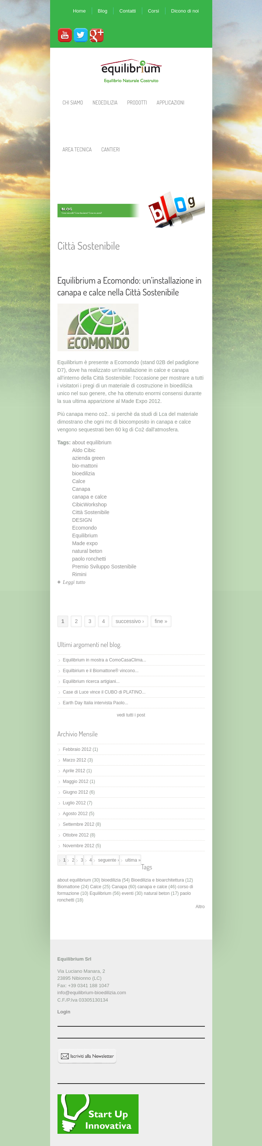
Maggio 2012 (75, 781)
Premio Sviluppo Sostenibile (104, 566)
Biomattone (68, 886)
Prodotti (137, 102)
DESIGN (82, 520)
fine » (161, 621)
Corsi (153, 11)
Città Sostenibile (90, 512)
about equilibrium (92, 442)
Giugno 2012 (75, 792)
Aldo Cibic (83, 450)
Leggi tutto (74, 582)
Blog (102, 11)
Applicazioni (170, 102)
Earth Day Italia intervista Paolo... (95, 702)
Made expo (85, 543)
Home (79, 11)
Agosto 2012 (75, 813)
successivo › (130, 621)
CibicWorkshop (89, 504)
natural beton (87, 551)
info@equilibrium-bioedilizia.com (91, 992)
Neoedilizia (105, 102)
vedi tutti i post (131, 715)
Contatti (127, 11)
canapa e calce (89, 497)
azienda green (88, 458)
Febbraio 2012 (77, 749)
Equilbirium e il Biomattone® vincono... (101, 670)
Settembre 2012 (78, 824)
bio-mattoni (85, 466)
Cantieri (110, 149)
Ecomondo (84, 528)
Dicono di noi (185, 11)
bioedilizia (83, 473)
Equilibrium (85, 535)
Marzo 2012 (74, 760)
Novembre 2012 (78, 845)
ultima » (133, 860)
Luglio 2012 (74, 802)
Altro (200, 906)
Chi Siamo (73, 102)
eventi (127, 893)
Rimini (79, 574)
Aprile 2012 (74, 770)
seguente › (108, 860)
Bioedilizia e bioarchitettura (157, 880)
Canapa (81, 489)
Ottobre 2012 (76, 835)
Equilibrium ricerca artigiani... (91, 681)
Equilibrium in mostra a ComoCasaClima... (104, 660)
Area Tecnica (77, 149)
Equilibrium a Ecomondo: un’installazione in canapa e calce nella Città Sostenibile (129, 286)
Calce (78, 481)
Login (63, 1012)
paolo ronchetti (89, 559)
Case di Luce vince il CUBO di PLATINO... (104, 692)
